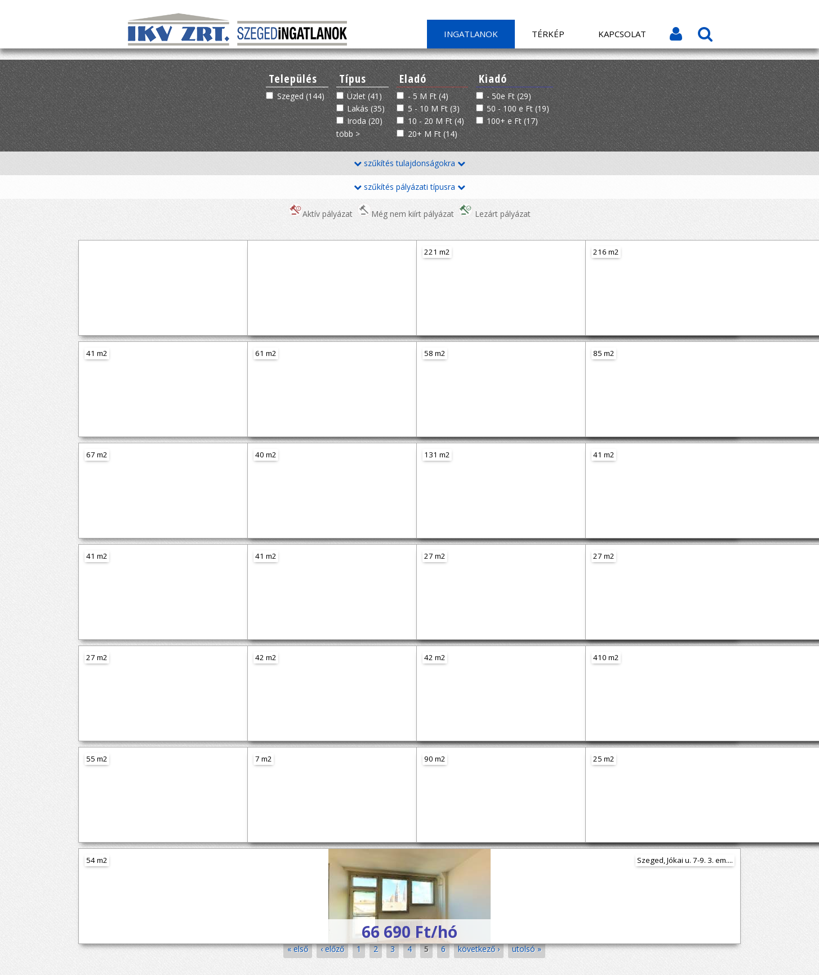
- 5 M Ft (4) (428, 96)
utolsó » (526, 948)
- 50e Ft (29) (509, 96)
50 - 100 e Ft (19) (518, 108)
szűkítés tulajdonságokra (409, 163)
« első (297, 948)
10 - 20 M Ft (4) (436, 120)
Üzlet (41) (364, 96)
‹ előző (332, 948)
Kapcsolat (622, 33)
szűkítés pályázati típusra (409, 186)
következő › (479, 948)
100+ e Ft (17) (512, 120)
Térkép (548, 33)
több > (348, 133)
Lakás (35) (366, 108)
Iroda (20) (364, 120)
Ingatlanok (471, 33)
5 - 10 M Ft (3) (434, 108)
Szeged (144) (300, 96)
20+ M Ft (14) (432, 133)
